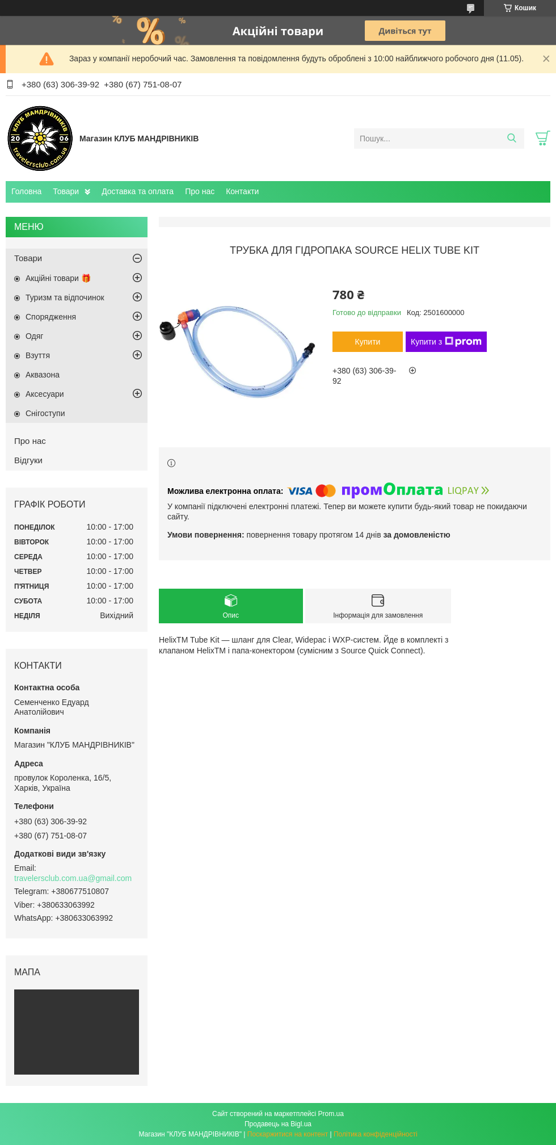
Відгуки (28, 460)
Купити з (446, 342)
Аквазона (43, 374)
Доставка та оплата (138, 191)
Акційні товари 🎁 (58, 278)
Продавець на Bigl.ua (278, 1124)
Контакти (242, 191)
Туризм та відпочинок (65, 297)
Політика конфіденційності (376, 1134)
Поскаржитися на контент (287, 1134)
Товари (66, 191)
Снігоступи (45, 413)
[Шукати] (511, 138)
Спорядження (51, 316)
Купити (368, 341)
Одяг (34, 336)
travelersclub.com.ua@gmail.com (73, 878)
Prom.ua (331, 1114)
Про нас (199, 191)
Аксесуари (45, 394)
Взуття (38, 355)
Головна (26, 191)
